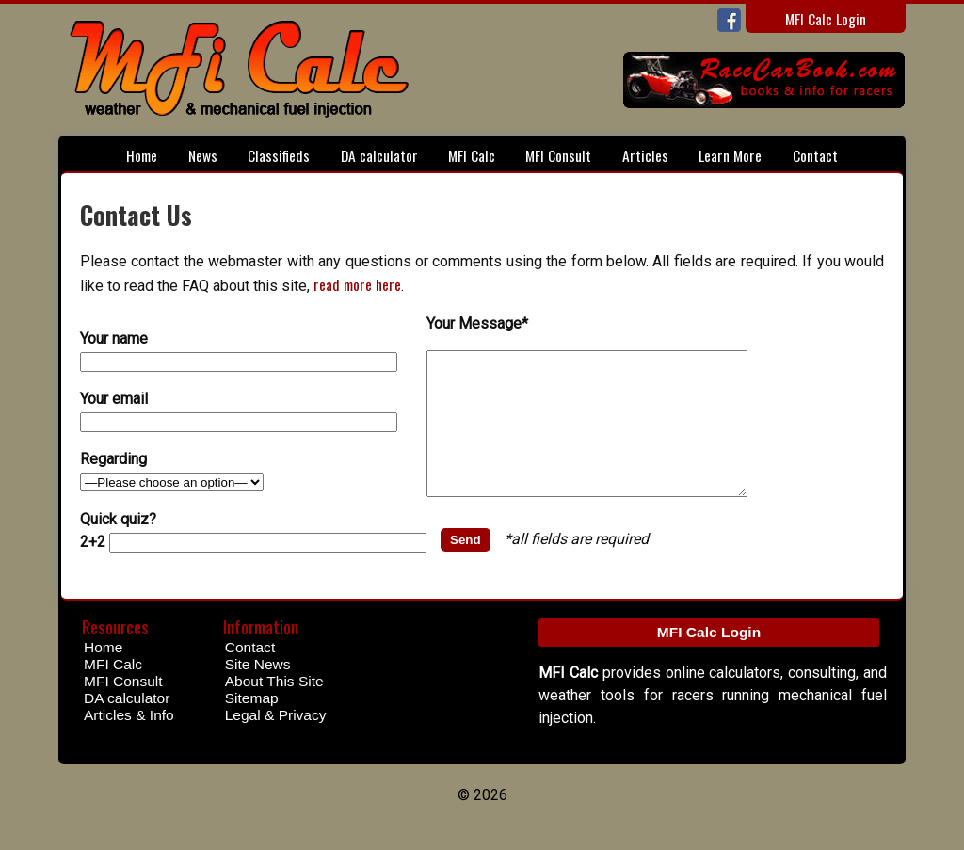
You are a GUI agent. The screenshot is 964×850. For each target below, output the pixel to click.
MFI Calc (471, 155)
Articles (645, 155)
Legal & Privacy (276, 743)
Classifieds (279, 155)
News (202, 155)
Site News (258, 692)
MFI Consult (558, 155)
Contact (815, 155)
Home (141, 155)
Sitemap (252, 726)
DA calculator (379, 155)
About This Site (274, 709)
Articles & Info (129, 743)
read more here (357, 284)
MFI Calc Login (825, 18)
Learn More (730, 155)
